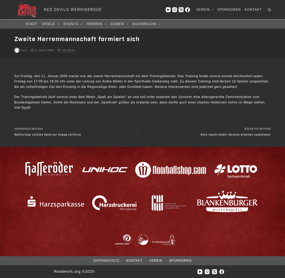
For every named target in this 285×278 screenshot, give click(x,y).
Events (73, 24)
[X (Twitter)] (181, 9)
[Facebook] (187, 9)
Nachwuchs (147, 24)
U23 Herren (68, 50)
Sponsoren (229, 9)
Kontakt (253, 9)
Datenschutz (106, 260)
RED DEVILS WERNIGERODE (73, 9)
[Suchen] (269, 9)
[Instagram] (174, 9)
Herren (97, 24)
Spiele (51, 24)
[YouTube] (168, 9)
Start (32, 24)
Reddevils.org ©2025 (74, 271)
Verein (205, 9)
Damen (120, 24)
